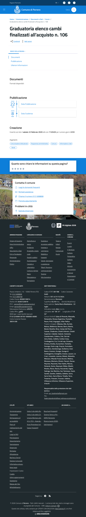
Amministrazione (22, 19)
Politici (12, 264)
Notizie (58, 247)
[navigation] (4, 9)
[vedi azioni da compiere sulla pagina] (26, 41)
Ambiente (30, 247)
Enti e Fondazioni (16, 254)
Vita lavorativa (46, 277)
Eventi (69, 243)
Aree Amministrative (17, 244)
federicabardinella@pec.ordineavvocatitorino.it (60, 398)
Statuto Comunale (16, 461)
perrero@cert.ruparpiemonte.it (24, 304)
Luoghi (69, 246)
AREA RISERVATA (41, 513)
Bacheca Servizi (15, 457)
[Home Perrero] (28, 9)
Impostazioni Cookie (16, 471)
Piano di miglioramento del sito (16, 427)
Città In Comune (51, 505)
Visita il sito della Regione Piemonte (39, 411)
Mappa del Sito (15, 484)
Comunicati (59, 251)
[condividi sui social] (15, 41)
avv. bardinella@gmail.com (58, 393)
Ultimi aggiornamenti (17, 477)
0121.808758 (17, 296)
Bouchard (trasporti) (50, 411)
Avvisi (47, 19)
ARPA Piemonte (49, 418)
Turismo (43, 274)
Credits (12, 474)
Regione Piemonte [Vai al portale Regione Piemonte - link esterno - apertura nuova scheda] (15, 3)
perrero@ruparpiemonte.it (23, 306)
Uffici (11, 247)
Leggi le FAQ (14, 434)
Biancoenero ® (60, 508)
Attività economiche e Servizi (71, 269)
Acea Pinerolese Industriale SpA (38, 424)
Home (12, 19)
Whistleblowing (15, 487)
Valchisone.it (48, 424)
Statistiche (13, 480)
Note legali (13, 467)
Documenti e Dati (37, 19)
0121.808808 (17, 294)
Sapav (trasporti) (32, 428)
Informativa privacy (16, 464)
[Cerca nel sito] (73, 9)
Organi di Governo (16, 241)
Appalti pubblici (32, 257)
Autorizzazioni (31, 261)
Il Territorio (70, 249)
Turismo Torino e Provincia (52, 414)
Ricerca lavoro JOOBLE (51, 421)
